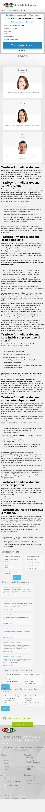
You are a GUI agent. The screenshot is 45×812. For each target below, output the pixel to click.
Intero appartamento (12, 39)
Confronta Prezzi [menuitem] (22, 45)
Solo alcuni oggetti (11, 28)
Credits (23, 798)
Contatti (6, 769)
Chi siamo (6, 766)
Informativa (15, 798)
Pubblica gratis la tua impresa (22, 724)
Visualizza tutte (17, 577)
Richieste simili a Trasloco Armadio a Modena (20, 690)
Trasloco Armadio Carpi (11, 681)
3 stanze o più (10, 36)
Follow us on (13, 781)
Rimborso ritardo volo (32, 783)
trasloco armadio (13, 10)
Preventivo (7, 760)
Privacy (7, 798)
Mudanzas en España (32, 778)
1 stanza (8, 31)
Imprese (6, 763)
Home (3, 10)
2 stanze (8, 34)
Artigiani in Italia (30, 780)
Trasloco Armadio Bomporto (32, 674)
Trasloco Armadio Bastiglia (12, 674)
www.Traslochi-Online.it (10, 503)
